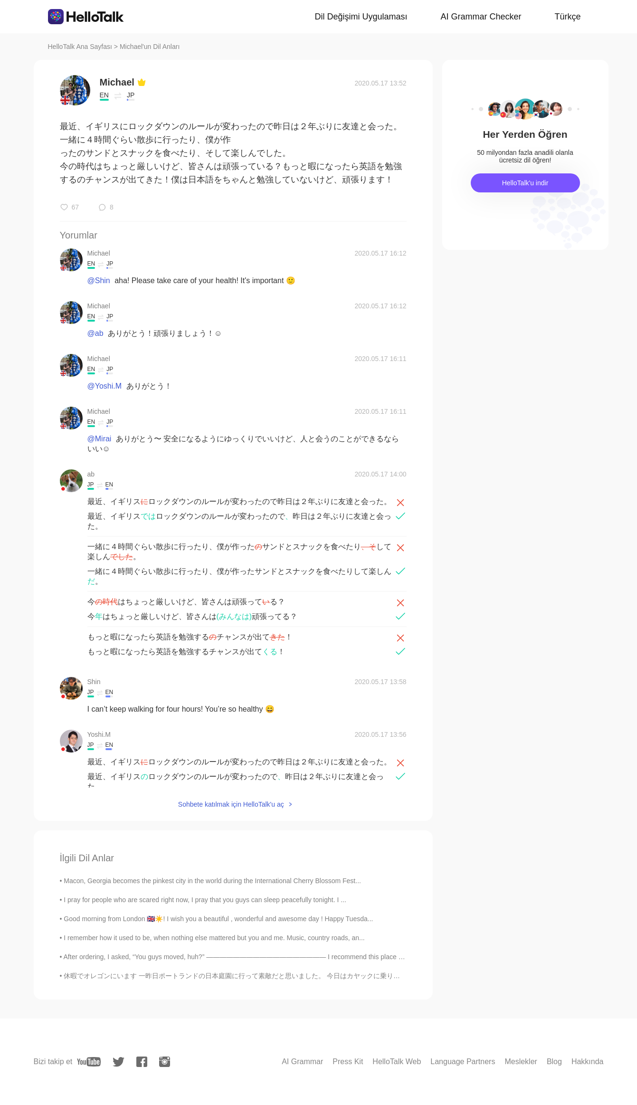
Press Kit (348, 1061)
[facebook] (141, 1062)
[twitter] (118, 1062)
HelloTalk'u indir (525, 183)
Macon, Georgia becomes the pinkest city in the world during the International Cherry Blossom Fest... (212, 881)
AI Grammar (302, 1061)
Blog (554, 1061)
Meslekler (520, 1061)
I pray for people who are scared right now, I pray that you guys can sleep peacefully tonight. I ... (205, 900)
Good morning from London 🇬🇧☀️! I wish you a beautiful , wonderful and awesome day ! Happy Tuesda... (218, 919)
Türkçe (567, 16)
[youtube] (89, 1062)
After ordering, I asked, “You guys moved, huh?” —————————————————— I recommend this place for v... (240, 957)
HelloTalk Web (396, 1061)
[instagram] (164, 1062)
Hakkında (587, 1061)
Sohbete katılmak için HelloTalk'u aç (231, 804)
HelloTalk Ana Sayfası (80, 46)
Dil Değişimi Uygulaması (360, 16)
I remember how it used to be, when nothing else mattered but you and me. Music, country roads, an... (214, 938)
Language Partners (462, 1061)
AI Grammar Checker (480, 16)
